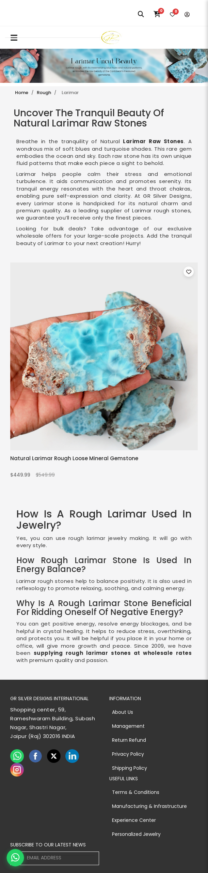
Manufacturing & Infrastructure (149, 806)
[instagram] (17, 770)
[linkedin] (72, 756)
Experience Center (134, 820)
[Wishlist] (172, 14)
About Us (122, 712)
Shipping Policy (129, 768)
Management (128, 726)
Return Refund (129, 740)
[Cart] (157, 14)
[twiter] (54, 756)
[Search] (141, 14)
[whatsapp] (17, 756)
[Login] (187, 14)
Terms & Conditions (135, 792)
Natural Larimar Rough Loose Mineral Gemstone (74, 458)
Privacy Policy (128, 754)
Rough (44, 92)
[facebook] (35, 756)
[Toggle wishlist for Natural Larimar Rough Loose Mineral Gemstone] (188, 272)
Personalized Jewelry (136, 834)
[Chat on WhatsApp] (15, 857)
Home (21, 92)
